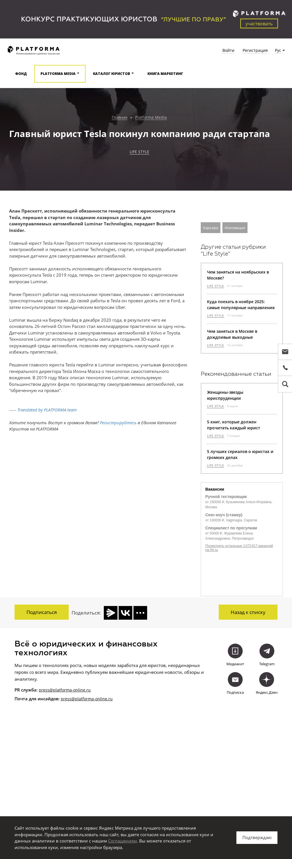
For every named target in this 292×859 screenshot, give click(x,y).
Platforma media (58, 73)
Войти (228, 50)
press (66, 697)
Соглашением (122, 841)
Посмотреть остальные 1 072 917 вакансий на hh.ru (239, 548)
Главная (119, 117)
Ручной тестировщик (226, 496)
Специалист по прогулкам (231, 528)
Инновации (235, 227)
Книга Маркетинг (165, 73)
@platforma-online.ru (92, 697)
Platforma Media (151, 117)
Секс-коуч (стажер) (223, 515)
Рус (278, 50)
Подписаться (42, 612)
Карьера (210, 227)
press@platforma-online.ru (65, 688)
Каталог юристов (111, 73)
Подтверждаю (256, 837)
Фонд (21, 73)
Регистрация (255, 50)
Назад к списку (248, 612)
